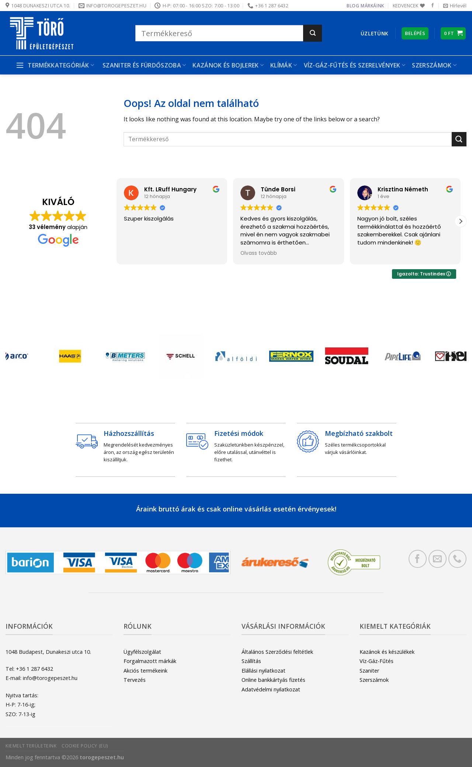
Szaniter (369, 670)
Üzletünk (374, 33)
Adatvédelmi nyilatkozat (271, 689)
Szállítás (251, 660)
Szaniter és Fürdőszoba (144, 65)
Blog (353, 6)
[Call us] (457, 559)
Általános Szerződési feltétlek (277, 651)
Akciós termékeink (145, 670)
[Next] (450, 358)
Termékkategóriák (54, 65)
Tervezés (135, 679)
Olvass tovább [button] (258, 253)
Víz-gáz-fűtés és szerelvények (355, 65)
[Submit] (312, 33)
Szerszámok (434, 65)
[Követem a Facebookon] (432, 5)
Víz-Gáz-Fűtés (376, 660)
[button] (460, 221)
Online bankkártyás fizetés (273, 679)
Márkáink (372, 6)
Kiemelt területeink (31, 746)
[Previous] (21, 358)
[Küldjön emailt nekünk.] (437, 559)
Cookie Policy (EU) (85, 746)
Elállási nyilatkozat (263, 670)
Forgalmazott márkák (150, 660)
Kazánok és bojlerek (228, 65)
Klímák (283, 65)
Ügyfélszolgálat (142, 651)
